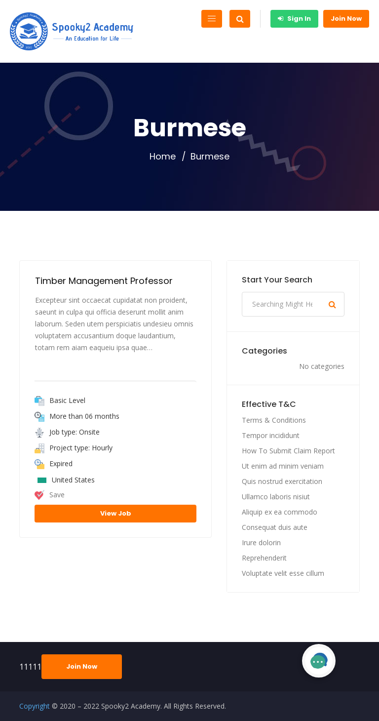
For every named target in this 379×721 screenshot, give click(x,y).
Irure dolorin (261, 542)
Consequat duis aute (274, 527)
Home (163, 156)
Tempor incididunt (271, 435)
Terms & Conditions (274, 420)
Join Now (346, 18)
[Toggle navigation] (211, 19)
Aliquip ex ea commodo (279, 512)
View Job (115, 513)
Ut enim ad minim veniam (283, 466)
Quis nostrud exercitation (282, 481)
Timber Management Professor (104, 281)
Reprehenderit (264, 557)
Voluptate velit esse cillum (283, 573)
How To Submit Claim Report (288, 450)
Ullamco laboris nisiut (276, 496)
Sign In (294, 18)
